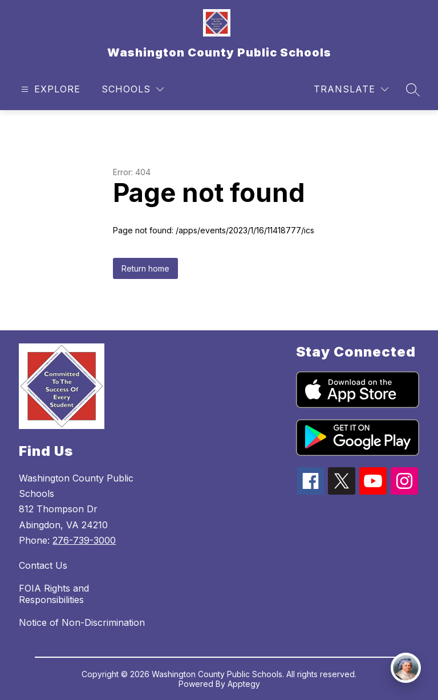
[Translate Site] (351, 89)
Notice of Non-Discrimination (82, 622)
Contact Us (43, 565)
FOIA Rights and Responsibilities (54, 593)
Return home (145, 268)
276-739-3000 (84, 540)
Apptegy (244, 684)
